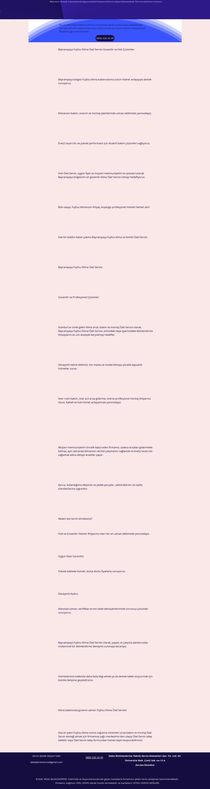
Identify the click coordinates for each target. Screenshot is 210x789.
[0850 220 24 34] (105, 38)
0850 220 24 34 (94, 757)
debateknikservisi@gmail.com (46, 762)
